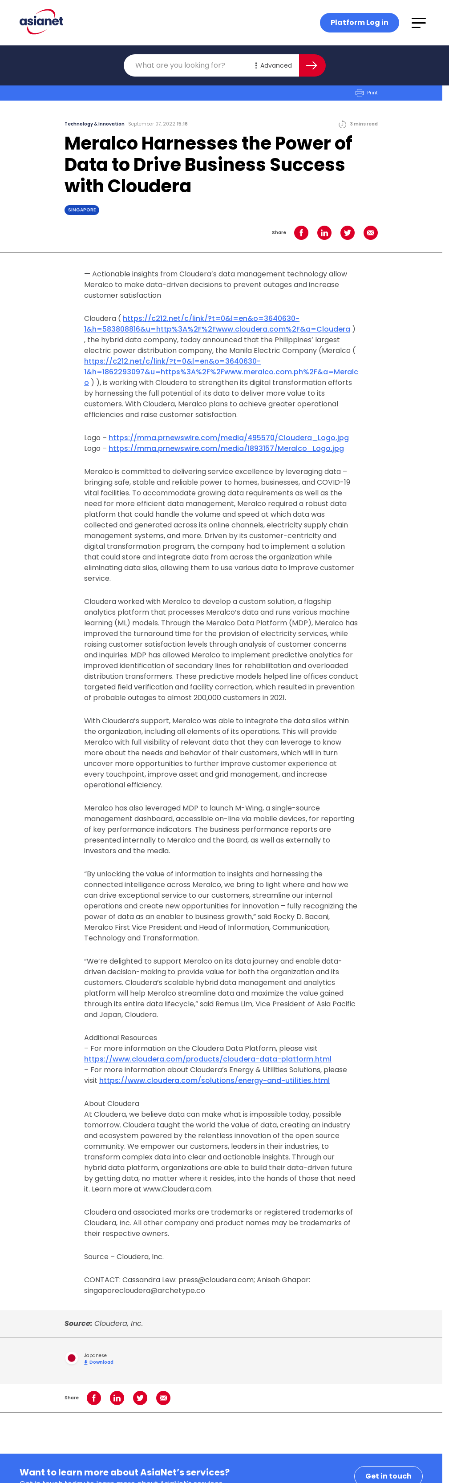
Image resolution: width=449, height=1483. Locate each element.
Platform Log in (359, 22)
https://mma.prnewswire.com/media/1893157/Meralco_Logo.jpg (226, 448)
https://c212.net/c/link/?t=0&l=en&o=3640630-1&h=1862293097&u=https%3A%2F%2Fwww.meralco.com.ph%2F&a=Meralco (221, 372)
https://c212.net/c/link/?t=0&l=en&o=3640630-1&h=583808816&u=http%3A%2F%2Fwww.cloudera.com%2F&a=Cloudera (217, 323)
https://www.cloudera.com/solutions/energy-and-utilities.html (214, 1080)
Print (367, 93)
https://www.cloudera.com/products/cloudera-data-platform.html (208, 1059)
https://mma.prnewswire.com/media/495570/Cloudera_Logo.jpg (229, 438)
